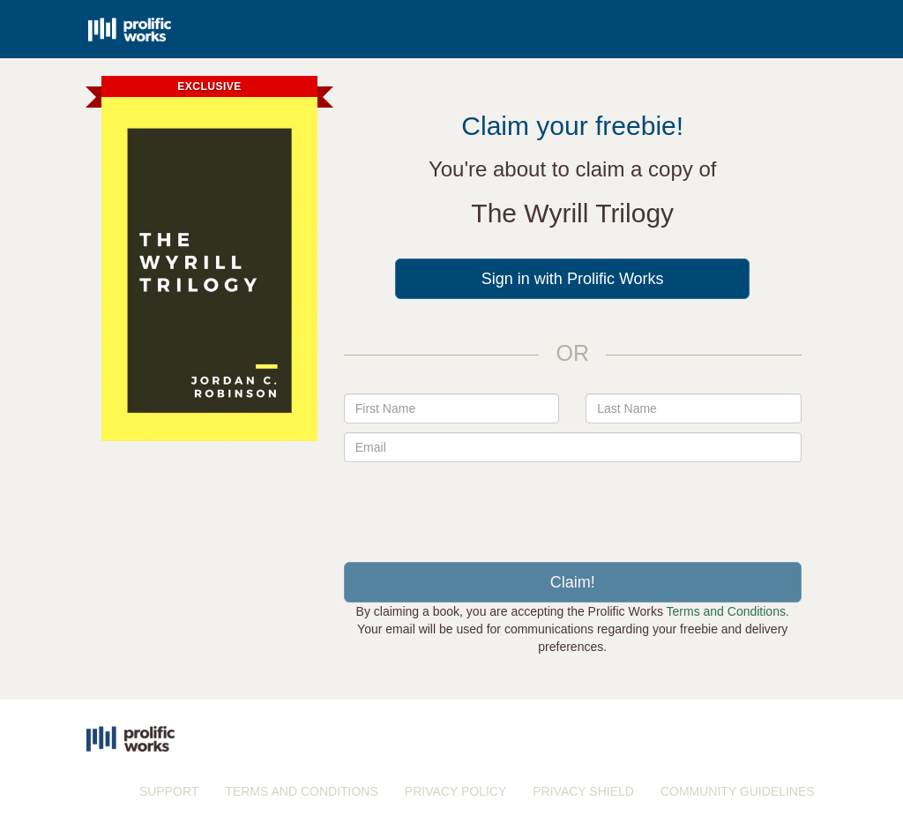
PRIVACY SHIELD (583, 791)
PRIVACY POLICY (455, 791)
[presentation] (572, 505)
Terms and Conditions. (728, 611)
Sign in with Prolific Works (572, 279)
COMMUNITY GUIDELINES (737, 791)
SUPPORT (168, 791)
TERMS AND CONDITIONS (301, 791)
